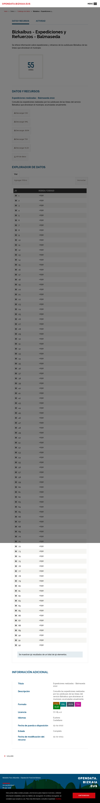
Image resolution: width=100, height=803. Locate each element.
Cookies (58, 799)
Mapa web (7, 788)
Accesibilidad (8, 785)
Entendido (84, 795)
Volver (8, 756)
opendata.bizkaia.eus (16, 3)
